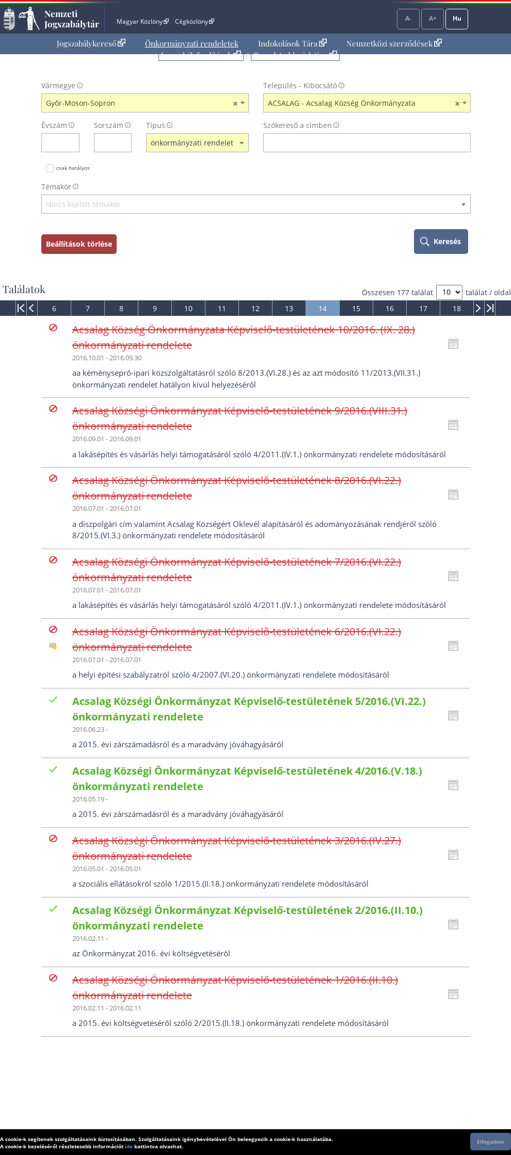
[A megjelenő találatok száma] (449, 292)
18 (457, 308)
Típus (155, 125)
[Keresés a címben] (360, 143)
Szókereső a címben (297, 125)
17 (423, 308)
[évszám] (54, 143)
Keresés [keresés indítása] (447, 241)
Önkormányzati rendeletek (191, 43)
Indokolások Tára (292, 43)
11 (222, 308)
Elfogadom (490, 1141)
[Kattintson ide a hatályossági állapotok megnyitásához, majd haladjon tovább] (456, 344)
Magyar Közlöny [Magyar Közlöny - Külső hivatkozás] (143, 21)
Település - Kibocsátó (300, 85)
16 (390, 308)
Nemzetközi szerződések (394, 43)
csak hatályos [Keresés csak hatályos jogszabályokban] (73, 167)
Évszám (54, 125)
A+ (433, 18)
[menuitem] (91, 44)
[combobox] (145, 103)
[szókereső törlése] (463, 143)
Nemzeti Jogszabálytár (71, 18)
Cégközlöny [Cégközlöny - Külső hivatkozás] (194, 21)
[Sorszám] (106, 143)
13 (289, 308)
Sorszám (108, 125)
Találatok (24, 289)
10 (188, 308)
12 (255, 308)
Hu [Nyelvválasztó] (457, 18)
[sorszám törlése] (124, 143)
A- (408, 18)
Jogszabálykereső (91, 43)
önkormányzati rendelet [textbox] (192, 143)
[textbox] (256, 204)
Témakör (56, 186)
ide (129, 1146)
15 (356, 308)
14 (322, 308)
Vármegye (58, 85)
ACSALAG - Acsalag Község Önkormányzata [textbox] (364, 103)
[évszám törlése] (72, 143)
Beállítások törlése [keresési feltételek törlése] (79, 244)
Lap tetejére (496, 1107)
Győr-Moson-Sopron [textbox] (142, 103)
